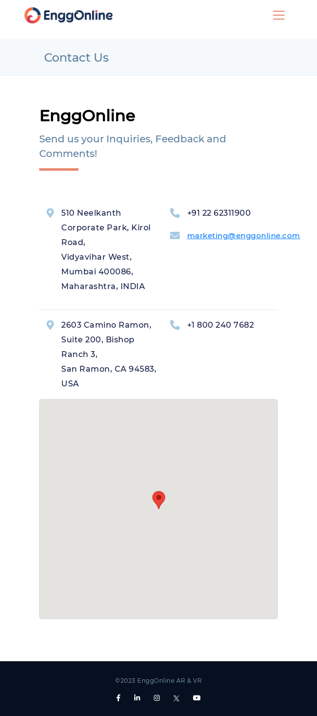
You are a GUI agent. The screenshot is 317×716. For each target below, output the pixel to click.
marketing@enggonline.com (243, 235)
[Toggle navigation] (279, 15)
